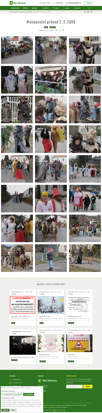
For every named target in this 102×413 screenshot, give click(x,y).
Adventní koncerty (44, 355)
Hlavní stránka (14, 12)
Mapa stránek (61, 406)
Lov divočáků (71, 355)
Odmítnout (13, 410)
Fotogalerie (29, 12)
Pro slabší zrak (51, 406)
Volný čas (21, 12)
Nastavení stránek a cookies (77, 406)
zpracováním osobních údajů (44, 408)
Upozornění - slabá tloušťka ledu (20, 316)
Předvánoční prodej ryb (74, 316)
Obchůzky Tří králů (44, 316)
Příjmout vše (5, 410)
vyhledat (88, 3)
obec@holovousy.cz (75, 3)
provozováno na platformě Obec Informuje (51, 411)
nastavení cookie (34, 404)
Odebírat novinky (71, 377)
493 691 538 (59, 3)
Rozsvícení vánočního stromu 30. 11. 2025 (21, 358)
